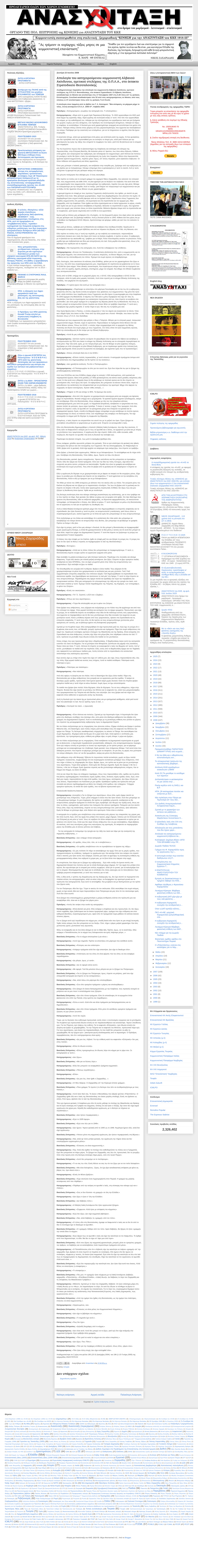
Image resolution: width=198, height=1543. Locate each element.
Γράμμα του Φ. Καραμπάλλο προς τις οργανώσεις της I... (169, 851)
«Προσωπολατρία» (150, 1419)
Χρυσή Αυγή (87, 1514)
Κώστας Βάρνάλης (30, 1473)
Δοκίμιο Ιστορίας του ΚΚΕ (15, 1451)
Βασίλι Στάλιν (58, 1436)
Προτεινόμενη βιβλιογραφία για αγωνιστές (168, 428)
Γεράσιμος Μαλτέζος (75, 1441)
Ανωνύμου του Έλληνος (175, 1429)
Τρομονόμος (149, 1509)
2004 (155, 983)
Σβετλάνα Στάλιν (108, 1498)
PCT (27, 1527)
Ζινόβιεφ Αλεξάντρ (150, 1460)
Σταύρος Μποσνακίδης (168, 1501)
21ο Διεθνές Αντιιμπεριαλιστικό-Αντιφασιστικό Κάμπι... (168, 805)
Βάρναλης (151, 1434)
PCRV (21, 1527)
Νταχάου (68, 1486)
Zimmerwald (118, 1527)
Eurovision (17, 1519)
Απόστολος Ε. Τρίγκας (51, 1431)
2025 (155, 656)
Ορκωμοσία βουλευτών (52, 1488)
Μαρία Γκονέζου (104, 1475)
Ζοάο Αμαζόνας (165, 1460)
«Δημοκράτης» (61, 1419)
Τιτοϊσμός (79, 1509)
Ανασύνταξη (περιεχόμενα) (81, 1426)
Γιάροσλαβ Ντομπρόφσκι (13, 1444)
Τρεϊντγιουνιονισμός (136, 1509)
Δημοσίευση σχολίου (68, 1379)
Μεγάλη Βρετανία (163, 1475)
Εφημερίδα (97, 1460)
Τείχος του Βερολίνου (175, 1506)
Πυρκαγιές (156, 1496)
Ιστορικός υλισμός (66, 1465)
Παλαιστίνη (154, 1488)
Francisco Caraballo (80, 1519)
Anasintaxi (90, 1363)
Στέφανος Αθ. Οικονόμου (185, 1501)
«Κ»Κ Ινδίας (75, 1419)
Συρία (63, 1506)
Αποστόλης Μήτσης (35, 1431)
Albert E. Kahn (128, 1514)
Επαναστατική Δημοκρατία (161, 1101)
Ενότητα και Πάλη (168, 1455)
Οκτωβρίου (160, 731)
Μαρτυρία (151, 1475)
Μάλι (45, 1475)
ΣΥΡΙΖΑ (73, 1506)
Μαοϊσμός (92, 1475)
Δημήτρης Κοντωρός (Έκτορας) (132, 1446)
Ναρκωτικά (47, 1483)
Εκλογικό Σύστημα (158, 1451)
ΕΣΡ (189, 1457)
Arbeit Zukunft (156, 1083)
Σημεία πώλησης (150, 1498)
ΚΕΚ (114, 1468)
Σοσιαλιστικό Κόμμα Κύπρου (85, 1501)
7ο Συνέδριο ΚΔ (187, 1421)
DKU (97, 1516)
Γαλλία (177, 1439)
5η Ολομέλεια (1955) (171, 1421)
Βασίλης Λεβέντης (177, 1434)
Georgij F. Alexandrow (135, 1519)
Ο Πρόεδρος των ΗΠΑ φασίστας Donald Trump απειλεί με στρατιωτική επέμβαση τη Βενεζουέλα (32, 315)
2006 (155, 975)
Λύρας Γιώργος (26, 1475)
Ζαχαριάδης (120, 1460)
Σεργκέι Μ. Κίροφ (137, 1498)
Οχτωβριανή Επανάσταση (107, 1488)
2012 (155, 705)
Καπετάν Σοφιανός (125, 1465)
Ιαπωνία (137, 1463)
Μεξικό (56, 1478)
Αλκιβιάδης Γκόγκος (29, 1426)
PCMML (169, 1524)
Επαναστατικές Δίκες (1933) (16, 1458)
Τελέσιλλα (188, 1506)
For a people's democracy (53, 1519)
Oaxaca (60, 1524)
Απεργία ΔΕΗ (9, 1431)
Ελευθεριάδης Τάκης (181, 1451)
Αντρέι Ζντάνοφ (115, 1429)
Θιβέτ (107, 1463)
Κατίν (86, 1468)
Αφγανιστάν (36, 1434)
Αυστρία (17, 1434)
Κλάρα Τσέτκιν (30, 1470)
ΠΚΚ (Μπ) (18, 1496)
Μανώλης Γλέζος (55, 1475)
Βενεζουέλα (112, 1436)
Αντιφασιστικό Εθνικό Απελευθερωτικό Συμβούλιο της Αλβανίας (73, 1429)
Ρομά (56, 1498)
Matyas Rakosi (168, 1522)
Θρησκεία (115, 1463)
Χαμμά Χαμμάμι (186, 1511)
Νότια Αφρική (42, 1486)
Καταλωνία (68, 1468)
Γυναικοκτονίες (181, 1444)
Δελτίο (68, 1446)
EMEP (137, 1516)
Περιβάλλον (65, 1493)
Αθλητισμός (91, 1424)
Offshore (68, 1524)
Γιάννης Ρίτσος (186, 1441)
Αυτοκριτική (26, 1434)
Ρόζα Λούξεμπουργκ (43, 1498)
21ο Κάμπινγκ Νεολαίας (61, 1421)
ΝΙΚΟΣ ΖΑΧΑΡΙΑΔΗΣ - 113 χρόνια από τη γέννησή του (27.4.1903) (173, 518)
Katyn (59, 1522)
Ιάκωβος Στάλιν (126, 1463)
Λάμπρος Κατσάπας (115, 1473)
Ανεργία (138, 1426)
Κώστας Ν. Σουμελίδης (72, 1473)
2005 (155, 979)
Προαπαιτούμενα (64, 1496)
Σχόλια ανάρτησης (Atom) (104, 1402)
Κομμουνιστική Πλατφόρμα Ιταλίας (164, 1056)
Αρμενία (116, 1431)
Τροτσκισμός (161, 1509)
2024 (155, 660)
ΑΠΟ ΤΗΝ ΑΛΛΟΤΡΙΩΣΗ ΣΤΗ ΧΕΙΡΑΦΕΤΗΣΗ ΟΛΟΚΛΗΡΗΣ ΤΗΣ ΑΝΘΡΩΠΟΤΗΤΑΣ (175, 497)
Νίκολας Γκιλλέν (139, 1483)
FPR (68, 1519)
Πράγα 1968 (52, 1496)
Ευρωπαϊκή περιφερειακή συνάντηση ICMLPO (71, 1460)
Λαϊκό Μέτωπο (101, 1473)
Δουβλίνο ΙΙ (29, 1451)
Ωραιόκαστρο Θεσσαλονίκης (112, 1514)
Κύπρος (166, 1470)
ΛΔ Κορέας (151, 1473)
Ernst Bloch (187, 1516)
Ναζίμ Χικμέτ (10, 1483)
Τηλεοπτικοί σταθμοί (52, 1509)
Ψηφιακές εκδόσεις (158, 439)
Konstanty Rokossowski (114, 1522)
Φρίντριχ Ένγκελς (145, 1511)
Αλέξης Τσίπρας (14, 1426)
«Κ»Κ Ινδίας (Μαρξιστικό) (90, 1419)
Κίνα (174, 1468)
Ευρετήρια (32, 1460)
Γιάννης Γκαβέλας (125, 1441)
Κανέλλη (97, 1465)
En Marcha (150, 1517)
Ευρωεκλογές (45, 1460)
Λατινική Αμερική (138, 1473)
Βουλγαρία (17, 1439)
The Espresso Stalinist (159, 1115)
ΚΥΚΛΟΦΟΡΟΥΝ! (169, 554)
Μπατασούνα (146, 1480)
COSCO (68, 1516)
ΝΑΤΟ (55, 1483)
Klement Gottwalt (87, 1522)
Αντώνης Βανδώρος (143, 1429)
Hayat (178, 1519)
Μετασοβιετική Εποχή (119, 1478)
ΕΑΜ (67, 1451)
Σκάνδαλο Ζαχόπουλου (167, 1498)
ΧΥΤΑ (98, 1514)
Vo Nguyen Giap (98, 1527)
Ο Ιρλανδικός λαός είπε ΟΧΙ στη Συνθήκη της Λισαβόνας (168, 823)
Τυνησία (29, 1511)
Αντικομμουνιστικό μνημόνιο (182, 1426)
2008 (155, 720)
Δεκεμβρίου (160, 723)
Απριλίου (159, 956)
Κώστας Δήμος (57, 1473)
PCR (6, 1527)
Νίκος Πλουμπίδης (171, 1483)
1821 (9, 1421)
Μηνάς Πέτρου (145, 1478)
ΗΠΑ (191, 1460)
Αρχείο (124, 1431)
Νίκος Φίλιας (184, 1483)
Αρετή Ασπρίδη (75, 1431)
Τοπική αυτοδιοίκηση (94, 1509)
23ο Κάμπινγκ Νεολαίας (100, 1421)
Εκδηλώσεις (86, 64)
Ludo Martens (142, 1522)
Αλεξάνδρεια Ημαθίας (161, 1424)
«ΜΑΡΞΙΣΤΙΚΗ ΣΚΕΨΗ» (117, 1419)
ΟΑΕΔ (120, 1486)
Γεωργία (99, 1441)
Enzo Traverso (163, 1516)
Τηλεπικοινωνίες (67, 1509)
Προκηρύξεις (105, 1496)
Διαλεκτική (60, 1449)
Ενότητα (153, 1455)
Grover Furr (149, 1519)
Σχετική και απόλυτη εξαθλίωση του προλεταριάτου (97, 1506)
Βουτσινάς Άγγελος (50, 1439)
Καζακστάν (88, 1465)
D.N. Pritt (89, 1516)
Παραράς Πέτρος (91, 1491)
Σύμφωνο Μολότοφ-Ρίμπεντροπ (54, 1504)
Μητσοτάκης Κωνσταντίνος (178, 1478)
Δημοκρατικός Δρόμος (183, 1446)
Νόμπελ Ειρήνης (18, 1486)
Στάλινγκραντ (120, 1501)
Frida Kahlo (109, 1519)
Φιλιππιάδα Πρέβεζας (85, 1511)
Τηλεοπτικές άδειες (37, 1509)
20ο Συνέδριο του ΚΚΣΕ (42, 1421)
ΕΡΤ (184, 1457)
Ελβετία (169, 1451)
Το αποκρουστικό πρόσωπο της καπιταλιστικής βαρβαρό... (168, 762)
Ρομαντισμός (66, 1498)
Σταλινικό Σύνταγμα (135, 1501)
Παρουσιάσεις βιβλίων (22, 1493)
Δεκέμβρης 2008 (55, 1446)
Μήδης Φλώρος (134, 1478)
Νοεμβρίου (160, 727)
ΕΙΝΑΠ (98, 1451)
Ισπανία (39, 1465)
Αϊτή (109, 1424)
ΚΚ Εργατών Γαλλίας (159, 1024)
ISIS (20, 1522)
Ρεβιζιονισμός (24, 1498)
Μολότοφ (89, 1480)
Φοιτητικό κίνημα (130, 1511)
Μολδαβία (80, 1480)
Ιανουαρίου (160, 967)
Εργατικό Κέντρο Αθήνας (138, 1457)
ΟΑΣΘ (127, 1486)
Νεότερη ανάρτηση (65, 1395)
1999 (155, 1002)
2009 (155, 716)
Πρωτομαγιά (144, 1496)
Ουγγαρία (79, 1488)
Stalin (62, 1527)
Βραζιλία (79, 1439)
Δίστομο (190, 1449)
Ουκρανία (89, 1488)
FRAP (92, 1519)
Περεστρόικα (54, 1493)
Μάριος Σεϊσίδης (118, 1475)
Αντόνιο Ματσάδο (101, 1429)
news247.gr (43, 1524)
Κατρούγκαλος (95, 1468)
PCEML (139, 1524)
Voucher (108, 1527)
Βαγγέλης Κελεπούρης (129, 1434)
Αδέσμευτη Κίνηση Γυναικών (63, 1424)
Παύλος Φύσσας (41, 1493)
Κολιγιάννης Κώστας (43, 1470)
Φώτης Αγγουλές (160, 1511)
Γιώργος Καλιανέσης (62, 1444)
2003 (155, 987)
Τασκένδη (136, 1506)
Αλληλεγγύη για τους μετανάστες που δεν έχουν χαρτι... (169, 829)
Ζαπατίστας (108, 1460)
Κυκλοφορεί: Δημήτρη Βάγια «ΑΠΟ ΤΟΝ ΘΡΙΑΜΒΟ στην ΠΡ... (170, 841)
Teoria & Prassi (71, 1527)
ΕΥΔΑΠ (22, 1460)
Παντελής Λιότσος (62, 1491)
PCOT (187, 1524)
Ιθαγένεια (159, 1463)
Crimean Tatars (78, 1516)
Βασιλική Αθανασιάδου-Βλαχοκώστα (76, 1436)
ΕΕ (79, 1451)
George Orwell (120, 1519)
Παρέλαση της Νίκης (144, 1491)
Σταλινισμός (151, 1501)
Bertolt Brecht (27, 1516)
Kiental (66, 1522)
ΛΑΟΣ (127, 1473)
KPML (133, 1522)
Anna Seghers (173, 1514)
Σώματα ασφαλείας (124, 1506)
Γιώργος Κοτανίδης (78, 1444)
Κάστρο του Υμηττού (56, 1468)
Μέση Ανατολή (69, 1478)
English (113, 64)
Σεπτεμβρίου (161, 734)
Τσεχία (189, 1509)
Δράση (100, 64)
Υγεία (41, 1511)
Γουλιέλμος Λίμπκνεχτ (130, 1444)
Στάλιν (107, 1501)
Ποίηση (27, 1496)
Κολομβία (56, 1470)
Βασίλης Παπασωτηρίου (41, 1436)
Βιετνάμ (123, 1436)
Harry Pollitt (169, 1519)
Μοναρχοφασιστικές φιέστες (105, 1480)
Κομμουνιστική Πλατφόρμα (95, 1470)
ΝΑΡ (39, 1483)
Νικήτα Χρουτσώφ (125, 1483)
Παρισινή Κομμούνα (178, 1491)
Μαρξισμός (131, 1475)
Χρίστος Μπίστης (73, 1514)
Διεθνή (163, 1449)
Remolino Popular (157, 1110)
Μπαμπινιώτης (134, 1480)
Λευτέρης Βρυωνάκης (176, 1473)
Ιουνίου (158, 746)
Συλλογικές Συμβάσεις (14, 1504)
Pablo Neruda (86, 1524)
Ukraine (88, 1527)
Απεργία (188, 1429)
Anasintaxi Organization (24, 438)
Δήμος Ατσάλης (32, 1449)
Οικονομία (161, 1485)
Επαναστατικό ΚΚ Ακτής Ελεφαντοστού (167, 1015)
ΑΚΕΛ (116, 1424)
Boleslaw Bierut (40, 1516)
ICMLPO (154, 1087)
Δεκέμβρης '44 (40, 1446)
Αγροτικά (46, 1424)
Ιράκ (183, 1463)
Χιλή (6, 1514)
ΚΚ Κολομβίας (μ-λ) (158, 1042)
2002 (155, 990)
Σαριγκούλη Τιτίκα (94, 1498)
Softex (56, 1527)
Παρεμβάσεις (159, 1491)
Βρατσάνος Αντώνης (93, 1439)
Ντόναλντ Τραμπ (110, 1486)
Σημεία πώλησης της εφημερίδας (164, 423)
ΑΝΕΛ (130, 1426)
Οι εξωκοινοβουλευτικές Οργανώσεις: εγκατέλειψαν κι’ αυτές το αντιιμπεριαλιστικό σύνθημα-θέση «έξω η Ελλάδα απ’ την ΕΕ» (176, 572)
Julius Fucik (39, 1522)
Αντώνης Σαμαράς (158, 1429)
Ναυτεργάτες (67, 1483)
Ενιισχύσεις (134, 1455)
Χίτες (12, 1514)
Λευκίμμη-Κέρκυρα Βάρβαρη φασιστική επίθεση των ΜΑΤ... (168, 928)
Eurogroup (8, 1519)
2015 (155, 694)
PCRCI (13, 1527)
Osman (76, 1524)
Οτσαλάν (70, 1488)
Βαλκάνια (142, 1434)
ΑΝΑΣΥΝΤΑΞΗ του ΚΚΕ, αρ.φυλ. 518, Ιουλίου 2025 (176, 592)
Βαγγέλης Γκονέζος (113, 1434)
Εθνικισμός (89, 1451)
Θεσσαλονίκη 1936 (97, 1463)
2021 (155, 671)
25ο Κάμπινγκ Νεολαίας (138, 1421)
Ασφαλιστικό (177, 1431)
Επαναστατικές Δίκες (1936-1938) (44, 1458)
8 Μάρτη (18, 1424)
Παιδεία (132, 1488)
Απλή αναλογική (21, 1431)
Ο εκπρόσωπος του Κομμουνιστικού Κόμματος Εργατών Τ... (167, 864)
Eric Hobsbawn (176, 1516)
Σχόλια (13, 610)
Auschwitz (16, 1516)
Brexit (50, 1516)
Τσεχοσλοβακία (9, 1511)
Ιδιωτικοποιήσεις (148, 1463)
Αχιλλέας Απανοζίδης (60, 1434)
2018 (155, 682)
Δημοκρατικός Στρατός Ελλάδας (15, 1449)
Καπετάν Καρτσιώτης (109, 1465)
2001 (155, 994)
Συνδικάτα (28, 1506)
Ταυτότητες (163, 1506)
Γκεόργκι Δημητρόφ (111, 1444)
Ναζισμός (22, 1483)
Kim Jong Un (75, 1522)
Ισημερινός (27, 1465)
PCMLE (151, 1524)
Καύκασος (106, 1468)
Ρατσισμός (11, 1498)
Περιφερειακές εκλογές (80, 1493)
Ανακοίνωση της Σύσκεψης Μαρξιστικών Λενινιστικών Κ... (168, 817)
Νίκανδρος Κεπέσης (107, 1483)
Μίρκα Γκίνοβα (41, 1480)
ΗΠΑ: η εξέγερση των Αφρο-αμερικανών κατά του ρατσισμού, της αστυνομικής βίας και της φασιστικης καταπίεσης (25, 295)
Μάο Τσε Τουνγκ (80, 1475)
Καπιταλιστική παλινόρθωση (172, 1465)
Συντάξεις (56, 1506)
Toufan (81, 1527)
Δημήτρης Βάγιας (80, 1446)
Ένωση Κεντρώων (185, 1455)
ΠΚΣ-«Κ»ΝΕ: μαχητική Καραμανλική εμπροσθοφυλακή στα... (169, 914)
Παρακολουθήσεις (76, 1491)
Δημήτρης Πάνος (150, 1446)
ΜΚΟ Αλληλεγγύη (68, 1480)
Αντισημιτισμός (33, 1429)
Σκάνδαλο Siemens (185, 1498)
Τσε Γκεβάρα (179, 1509)
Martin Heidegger (154, 1522)
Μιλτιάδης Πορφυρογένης (25, 1480)
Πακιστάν (144, 1488)
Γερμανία (88, 1441)
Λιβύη (15, 1475)
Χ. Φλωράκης (173, 1511)
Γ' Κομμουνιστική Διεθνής (142, 1439)
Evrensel (154, 1106)
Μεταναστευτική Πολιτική (102, 1478)
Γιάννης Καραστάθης (157, 1441)
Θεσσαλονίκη (84, 1463)
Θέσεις (23, 64)
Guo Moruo (159, 1519)
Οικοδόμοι (140, 1486)
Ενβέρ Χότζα (99, 1455)
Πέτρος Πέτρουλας (180, 1493)
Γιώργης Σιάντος (28, 1444)
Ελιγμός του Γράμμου (18, 1455)
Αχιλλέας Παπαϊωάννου (77, 1434)
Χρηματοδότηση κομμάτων (27, 1514)
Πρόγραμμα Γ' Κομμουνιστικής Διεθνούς (85, 1496)
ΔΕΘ (30, 1446)
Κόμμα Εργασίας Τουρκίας (161, 1051)
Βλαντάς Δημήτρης (135, 1436)
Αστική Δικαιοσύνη (151, 1431)
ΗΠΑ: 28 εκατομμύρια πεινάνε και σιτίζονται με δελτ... (169, 792)
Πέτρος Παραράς (165, 1493)
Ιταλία (77, 1465)
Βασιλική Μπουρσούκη (98, 1436)
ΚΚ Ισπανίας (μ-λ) (157, 1038)
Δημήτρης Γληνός (112, 1446)
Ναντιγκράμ (31, 1483)
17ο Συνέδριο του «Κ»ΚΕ (185, 1419)
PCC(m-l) (130, 1524)
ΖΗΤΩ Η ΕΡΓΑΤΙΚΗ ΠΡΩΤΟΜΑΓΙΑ (26, 79)
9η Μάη (27, 1424)
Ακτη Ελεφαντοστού (127, 1424)
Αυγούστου (160, 738)
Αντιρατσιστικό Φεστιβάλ (14, 1429)
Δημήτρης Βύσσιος (96, 1446)
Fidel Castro (36, 1519)
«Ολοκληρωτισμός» (135, 1419)
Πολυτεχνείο (39, 1496)
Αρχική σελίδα (97, 1395)
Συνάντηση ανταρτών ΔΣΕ (106, 1504)
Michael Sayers (181, 1522)
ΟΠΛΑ (16, 1488)
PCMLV (161, 1524)
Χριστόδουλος (61, 1514)
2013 (155, 701)
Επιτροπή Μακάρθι (100, 1457)
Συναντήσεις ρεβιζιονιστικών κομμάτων (80, 1504)
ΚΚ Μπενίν (183, 1468)
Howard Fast (187, 1519)
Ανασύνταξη (56, 1426)
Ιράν (191, 1463)
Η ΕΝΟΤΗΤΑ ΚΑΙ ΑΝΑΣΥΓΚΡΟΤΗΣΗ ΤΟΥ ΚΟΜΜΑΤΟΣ (166, 872)
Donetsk (116, 1516)
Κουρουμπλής (128, 1470)
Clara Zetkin (59, 1516)
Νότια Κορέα (55, 1486)
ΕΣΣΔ (7, 1460)
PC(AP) (121, 1524)
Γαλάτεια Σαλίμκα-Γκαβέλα (163, 1439)
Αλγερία (148, 1424)
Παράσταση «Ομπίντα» (127, 1491)
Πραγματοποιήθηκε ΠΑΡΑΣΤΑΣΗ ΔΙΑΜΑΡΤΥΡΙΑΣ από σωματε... (169, 750)
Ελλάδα (33, 1454)
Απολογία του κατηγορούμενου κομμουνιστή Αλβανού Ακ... (168, 835)
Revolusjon (34, 1527)
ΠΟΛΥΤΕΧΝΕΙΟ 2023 (27, 136)
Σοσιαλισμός (43, 1501)
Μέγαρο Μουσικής (45, 1478)
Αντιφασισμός (45, 1429)
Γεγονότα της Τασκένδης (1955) (32, 1441)
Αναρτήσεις (14, 605)
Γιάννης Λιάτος (174, 1441)
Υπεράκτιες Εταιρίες (53, 1511)
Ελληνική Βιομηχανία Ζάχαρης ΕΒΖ (57, 1455)
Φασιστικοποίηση (69, 1511)
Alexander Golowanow (143, 1514)
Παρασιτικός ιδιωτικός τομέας (108, 1491)
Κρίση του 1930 (141, 1470)
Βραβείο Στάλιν (66, 1439)
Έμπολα (89, 1455)
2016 (155, 690)
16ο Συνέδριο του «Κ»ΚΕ (167, 1419)
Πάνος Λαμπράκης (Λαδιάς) (45, 1491)
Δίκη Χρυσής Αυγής (178, 1449)
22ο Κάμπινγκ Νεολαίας (80, 1421)
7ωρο (10, 1424)
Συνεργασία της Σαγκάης (42, 1506)
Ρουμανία (76, 1498)
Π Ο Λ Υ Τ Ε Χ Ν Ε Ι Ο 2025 (173, 535)
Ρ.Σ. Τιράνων (189, 1496)
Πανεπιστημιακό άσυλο (25, 1491)
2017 (155, 686)
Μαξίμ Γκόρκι (68, 1475)
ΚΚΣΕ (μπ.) (19, 1470)
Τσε (171, 1509)
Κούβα (118, 1470)
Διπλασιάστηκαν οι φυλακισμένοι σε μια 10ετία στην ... (169, 780)
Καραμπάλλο (17, 1468)
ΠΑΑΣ (124, 1488)
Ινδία (177, 1463)
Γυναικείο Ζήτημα (165, 1444)
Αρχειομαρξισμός (136, 1431)
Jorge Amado (29, 1522)
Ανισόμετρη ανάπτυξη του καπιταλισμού (158, 1426)
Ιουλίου (158, 742)
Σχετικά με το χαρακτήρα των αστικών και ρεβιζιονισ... (167, 811)
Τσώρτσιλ (20, 1511)
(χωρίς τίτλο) (167, 610)
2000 (155, 998)
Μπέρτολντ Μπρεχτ (184, 1480)
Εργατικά (120, 1457)
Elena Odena (126, 1516)
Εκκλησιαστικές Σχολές (142, 1451)
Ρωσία (84, 1498)
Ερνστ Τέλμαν (175, 1457)
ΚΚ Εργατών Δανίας (158, 1029)
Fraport (100, 1519)
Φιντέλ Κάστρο (99, 1511)
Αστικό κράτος (165, 1431)
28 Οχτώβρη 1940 (155, 1421)
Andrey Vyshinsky (159, 1514)
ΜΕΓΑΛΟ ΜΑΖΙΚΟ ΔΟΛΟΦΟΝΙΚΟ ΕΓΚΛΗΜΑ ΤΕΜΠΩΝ (32, 123)
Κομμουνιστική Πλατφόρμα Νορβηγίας (166, 1060)
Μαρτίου (159, 959)
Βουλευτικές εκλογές (31, 1439)
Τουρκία (111, 1508)
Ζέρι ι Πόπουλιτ (137, 1460)
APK (183, 1514)
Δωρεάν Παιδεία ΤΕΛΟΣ (165, 846)
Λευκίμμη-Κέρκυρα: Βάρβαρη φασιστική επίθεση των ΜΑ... (168, 891)
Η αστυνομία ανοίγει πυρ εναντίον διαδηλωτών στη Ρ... (169, 857)
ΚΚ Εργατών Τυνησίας (159, 1033)
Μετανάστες (82, 1478)
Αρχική (11, 64)
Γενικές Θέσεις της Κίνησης (57, 1441)
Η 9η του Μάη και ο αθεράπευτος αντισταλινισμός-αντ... (169, 756)
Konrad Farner (100, 1522)
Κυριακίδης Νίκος (179, 1470)
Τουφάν (153, 1078)
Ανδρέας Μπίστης (105, 1426)
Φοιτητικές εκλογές (114, 1511)
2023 (155, 664)
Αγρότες (37, 1424)
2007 (155, 972)
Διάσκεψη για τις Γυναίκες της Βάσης (79, 1449)
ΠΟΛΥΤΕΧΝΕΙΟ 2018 (27, 395)
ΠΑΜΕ (165, 1488)
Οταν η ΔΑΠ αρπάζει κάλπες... (168, 909)
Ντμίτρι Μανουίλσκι (96, 1486)
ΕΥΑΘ (16, 1460)
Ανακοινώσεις (43, 1426)
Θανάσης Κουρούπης (14, 1463)
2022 (155, 668)
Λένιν (162, 1473)
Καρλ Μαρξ (42, 1468)
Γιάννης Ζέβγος (140, 1441)
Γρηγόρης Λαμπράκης (148, 1444)
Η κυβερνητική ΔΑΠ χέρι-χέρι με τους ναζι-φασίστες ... (168, 898)
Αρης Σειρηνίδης (103, 1431)
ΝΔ (76, 1483)
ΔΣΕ (58, 1451)
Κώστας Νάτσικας (87, 1473)
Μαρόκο (141, 1475)
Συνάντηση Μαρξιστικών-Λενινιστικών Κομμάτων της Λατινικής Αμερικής (142, 1504)
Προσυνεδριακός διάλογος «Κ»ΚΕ (125, 1496)
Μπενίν (171, 1480)
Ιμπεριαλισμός (168, 1463)
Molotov (16, 1524)
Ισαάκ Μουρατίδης (14, 1465)
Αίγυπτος (101, 1424)
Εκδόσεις (36, 64)
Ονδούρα (8, 1488)
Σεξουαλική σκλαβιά (122, 1498)
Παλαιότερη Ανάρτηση (130, 1395)
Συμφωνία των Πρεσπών (32, 1504)
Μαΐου (158, 952)
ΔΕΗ (25, 1446)
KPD (126, 1522)
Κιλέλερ (168, 1468)
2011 (155, 709)
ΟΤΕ (63, 1488)
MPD (22, 1524)
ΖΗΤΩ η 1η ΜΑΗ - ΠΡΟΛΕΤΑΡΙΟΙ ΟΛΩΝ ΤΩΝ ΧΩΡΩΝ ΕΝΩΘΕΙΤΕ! (32, 382)
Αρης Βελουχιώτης (88, 1431)
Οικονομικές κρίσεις (178, 1486)
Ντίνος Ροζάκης (81, 1486)
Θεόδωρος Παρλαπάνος (47, 1463)
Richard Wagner (46, 1527)
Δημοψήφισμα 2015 (47, 1449)
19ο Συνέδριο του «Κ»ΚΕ (22, 1421)
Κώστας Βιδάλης (45, 1473)
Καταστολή (78, 1468)
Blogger (128, 1538)
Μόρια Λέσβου (122, 1480)
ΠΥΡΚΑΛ (166, 1496)
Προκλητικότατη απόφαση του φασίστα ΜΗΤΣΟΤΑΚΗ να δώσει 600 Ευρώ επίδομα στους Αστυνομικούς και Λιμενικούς (32, 153)
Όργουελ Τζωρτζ (37, 1488)
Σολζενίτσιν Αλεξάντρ (29, 1501)
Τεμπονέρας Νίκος (12, 1509)
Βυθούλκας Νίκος (110, 1439)
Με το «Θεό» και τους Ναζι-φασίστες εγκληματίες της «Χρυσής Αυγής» (173, 630)
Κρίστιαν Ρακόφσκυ (154, 1470)
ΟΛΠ (189, 1486)
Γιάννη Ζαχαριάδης (111, 1441)
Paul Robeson (110, 1524)
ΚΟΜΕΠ (68, 1470)
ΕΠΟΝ (110, 1457)
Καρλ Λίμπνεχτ (30, 1468)
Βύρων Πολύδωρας (125, 1439)
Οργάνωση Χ (25, 1488)
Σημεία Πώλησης (54, 64)
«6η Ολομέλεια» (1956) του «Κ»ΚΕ (42, 1419)
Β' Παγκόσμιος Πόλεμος (95, 1434)
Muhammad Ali (32, 1524)
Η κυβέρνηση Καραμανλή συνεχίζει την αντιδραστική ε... (168, 904)
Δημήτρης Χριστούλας (165, 1446)
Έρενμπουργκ (153, 1457)
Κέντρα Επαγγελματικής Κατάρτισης (129, 1468)
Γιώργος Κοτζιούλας (93, 1444)
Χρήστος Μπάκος (48, 1514)
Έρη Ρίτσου (164, 1457)
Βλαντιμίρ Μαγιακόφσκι (150, 1436)
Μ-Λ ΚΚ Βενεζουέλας (159, 1065)
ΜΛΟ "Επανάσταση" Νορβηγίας (163, 1074)
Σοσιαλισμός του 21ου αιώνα (62, 1501)
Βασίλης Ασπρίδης (163, 1434)
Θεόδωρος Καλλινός (30, 1463)
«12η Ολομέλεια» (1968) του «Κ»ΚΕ (16, 1419)
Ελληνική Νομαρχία (77, 1455)
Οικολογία (150, 1486)
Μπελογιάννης (158, 1480)
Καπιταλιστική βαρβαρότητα (145, 1465)
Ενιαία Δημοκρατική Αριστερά (118, 1455)
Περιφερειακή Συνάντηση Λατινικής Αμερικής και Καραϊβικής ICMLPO (116, 1493)
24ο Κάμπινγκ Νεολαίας (119, 1421)
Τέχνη (26, 1509)
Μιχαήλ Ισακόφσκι (54, 1480)
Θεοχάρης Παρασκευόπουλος (68, 1463)
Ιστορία (66, 1367)
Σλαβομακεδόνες (11, 1501)
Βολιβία (163, 1436)
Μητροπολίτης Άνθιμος (160, 1478)
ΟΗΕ (132, 1486)
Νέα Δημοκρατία (88, 1483)
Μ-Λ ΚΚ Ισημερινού (158, 1069)
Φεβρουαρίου (161, 963)
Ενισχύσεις (143, 1455)
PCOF (177, 1524)
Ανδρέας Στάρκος (119, 1426)
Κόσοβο (110, 1470)
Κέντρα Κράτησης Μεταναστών (153, 1468)
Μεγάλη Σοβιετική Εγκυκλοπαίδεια (26, 1478)
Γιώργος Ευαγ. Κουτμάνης (44, 1444)
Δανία (18, 1446)
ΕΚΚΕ (130, 1451)
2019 (155, 679)
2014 (155, 698)
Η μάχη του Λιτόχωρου (180, 1460)
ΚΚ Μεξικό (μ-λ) (156, 1047)
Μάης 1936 (38, 1475)
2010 (155, 713)
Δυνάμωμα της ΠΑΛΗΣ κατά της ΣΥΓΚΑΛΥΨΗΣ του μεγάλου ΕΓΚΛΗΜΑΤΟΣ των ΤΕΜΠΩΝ (32, 92)
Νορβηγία (30, 1486)
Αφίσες (71, 64)
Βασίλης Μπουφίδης (23, 1436)
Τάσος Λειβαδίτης (150, 1506)
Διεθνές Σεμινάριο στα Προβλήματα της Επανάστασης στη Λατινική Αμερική (126, 1449)
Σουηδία (99, 1501)
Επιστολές (87, 1457)
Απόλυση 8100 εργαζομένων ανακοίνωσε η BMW (167, 768)
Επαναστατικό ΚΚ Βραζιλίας (162, 1020)
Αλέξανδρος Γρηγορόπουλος (181, 1424)
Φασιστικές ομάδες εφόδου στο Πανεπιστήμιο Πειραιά (168, 940)
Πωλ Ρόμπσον (177, 1496)
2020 (155, 675)
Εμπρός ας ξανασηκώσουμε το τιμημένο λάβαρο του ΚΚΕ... (168, 879)
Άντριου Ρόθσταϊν (128, 1429)
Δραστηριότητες (43, 1451)
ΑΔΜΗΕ (82, 1424)
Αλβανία (140, 1424)
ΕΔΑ (73, 1451)
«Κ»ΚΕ (102, 1419)
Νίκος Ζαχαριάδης (153, 1483)
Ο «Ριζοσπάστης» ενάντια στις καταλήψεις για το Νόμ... (168, 946)
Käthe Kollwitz (50, 1522)
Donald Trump (106, 1516)
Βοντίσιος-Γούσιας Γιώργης (176, 1436)
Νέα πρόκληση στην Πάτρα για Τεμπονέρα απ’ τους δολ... (168, 798)
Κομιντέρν (79, 1470)
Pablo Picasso (98, 1524)
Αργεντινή (64, 1431)
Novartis (52, 1524)
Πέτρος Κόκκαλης (151, 1493)
